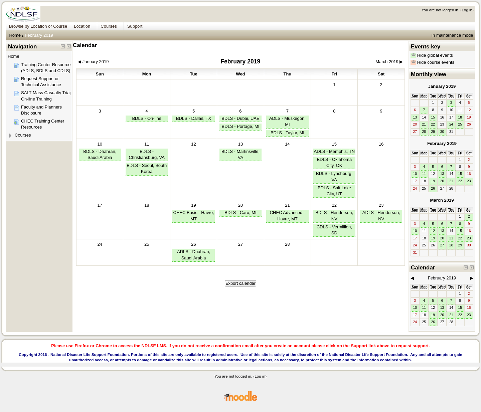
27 (442, 245)
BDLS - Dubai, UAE (240, 118)
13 (240, 144)
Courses (23, 135)
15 (334, 144)
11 (146, 144)
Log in (467, 10)
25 (460, 124)
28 (424, 132)
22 (334, 205)
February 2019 (39, 35)
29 (433, 132)
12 (433, 231)
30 (442, 132)
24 (451, 124)
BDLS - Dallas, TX (193, 118)
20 (240, 205)
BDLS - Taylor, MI (287, 132)
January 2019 (442, 86)
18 (460, 117)
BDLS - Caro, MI (240, 212)
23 (381, 205)
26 (193, 244)
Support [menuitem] (135, 26)
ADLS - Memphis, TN (334, 151)
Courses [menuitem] (109, 26)
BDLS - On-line (146, 118)
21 (287, 205)
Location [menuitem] (82, 26)
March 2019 (442, 200)
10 (100, 144)
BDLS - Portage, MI (241, 126)
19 (193, 205)
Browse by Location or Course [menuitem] (38, 26)
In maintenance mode (452, 35)
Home (15, 35)
